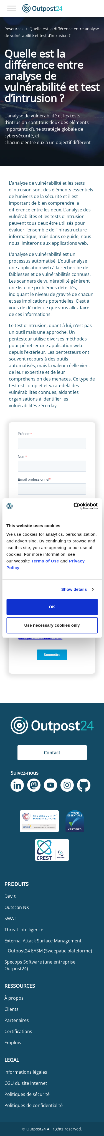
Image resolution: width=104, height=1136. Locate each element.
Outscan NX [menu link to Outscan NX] (16, 907)
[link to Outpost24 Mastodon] (33, 785)
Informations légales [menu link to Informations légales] (25, 1072)
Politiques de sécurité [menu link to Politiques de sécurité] (27, 1094)
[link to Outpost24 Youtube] (50, 785)
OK (52, 606)
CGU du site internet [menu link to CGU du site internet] (25, 1083)
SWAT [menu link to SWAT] (10, 918)
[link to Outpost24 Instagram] (67, 785)
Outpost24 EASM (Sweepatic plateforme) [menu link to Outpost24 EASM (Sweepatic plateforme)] (50, 951)
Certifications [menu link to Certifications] (18, 1031)
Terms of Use (45, 561)
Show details (74, 589)
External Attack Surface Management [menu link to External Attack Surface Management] (43, 941)
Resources (14, 28)
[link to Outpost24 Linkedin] (17, 785)
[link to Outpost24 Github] (83, 785)
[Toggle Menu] (11, 8)
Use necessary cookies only (52, 625)
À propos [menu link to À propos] (14, 998)
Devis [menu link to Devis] (10, 896)
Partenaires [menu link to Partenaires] (16, 1020)
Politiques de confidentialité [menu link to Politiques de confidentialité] (33, 1105)
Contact (52, 753)
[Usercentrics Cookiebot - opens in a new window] (74, 506)
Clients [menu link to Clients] (11, 1009)
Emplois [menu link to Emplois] (12, 1042)
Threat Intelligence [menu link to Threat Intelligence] (23, 930)
